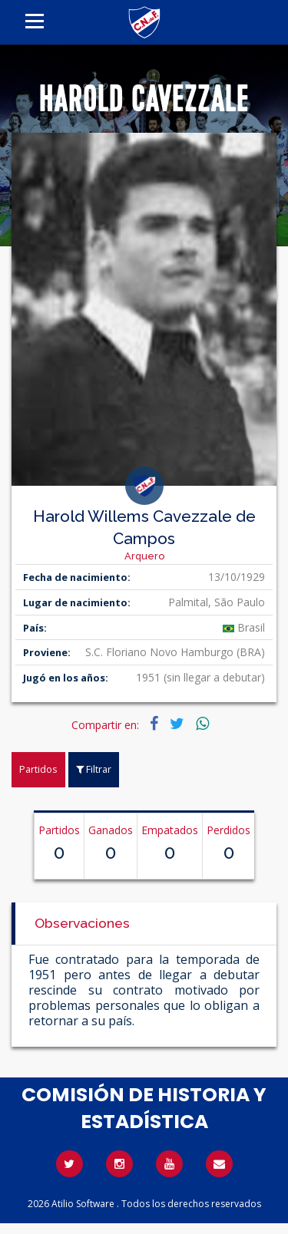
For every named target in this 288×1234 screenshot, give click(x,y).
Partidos (38, 769)
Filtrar (93, 769)
